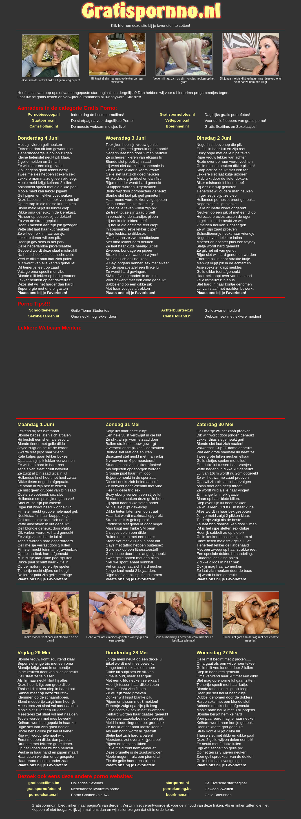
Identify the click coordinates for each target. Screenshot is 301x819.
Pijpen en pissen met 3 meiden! (132, 701)
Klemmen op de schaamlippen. (43, 697)
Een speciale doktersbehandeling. (224, 554)
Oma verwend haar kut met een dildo (227, 676)
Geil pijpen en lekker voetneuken (44, 195)
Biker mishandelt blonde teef (220, 183)
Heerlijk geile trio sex (123, 490)
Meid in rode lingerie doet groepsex (135, 723)
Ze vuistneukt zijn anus (215, 280)
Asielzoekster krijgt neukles (219, 267)
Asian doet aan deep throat (219, 486)
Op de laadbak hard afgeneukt (42, 554)
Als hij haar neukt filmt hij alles (42, 680)
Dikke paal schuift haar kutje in (42, 562)
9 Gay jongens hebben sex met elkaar (137, 263)
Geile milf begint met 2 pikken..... (223, 659)
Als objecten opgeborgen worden (133, 469)
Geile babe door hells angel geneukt (136, 554)
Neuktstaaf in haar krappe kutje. (43, 515)
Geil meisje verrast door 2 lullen (43, 545)
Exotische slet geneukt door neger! (134, 524)
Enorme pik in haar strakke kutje (223, 259)
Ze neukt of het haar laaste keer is (134, 727)
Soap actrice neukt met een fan (222, 170)
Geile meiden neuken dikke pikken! (225, 166)
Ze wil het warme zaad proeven (222, 477)
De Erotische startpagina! (226, 783)
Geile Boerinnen (218, 795)
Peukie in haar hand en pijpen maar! (47, 752)
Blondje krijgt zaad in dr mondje (43, 668)
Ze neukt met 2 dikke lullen (218, 744)
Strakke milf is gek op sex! (127, 520)
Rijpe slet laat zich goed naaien (43, 727)
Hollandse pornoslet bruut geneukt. (225, 199)
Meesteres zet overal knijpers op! (133, 739)
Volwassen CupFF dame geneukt (224, 448)
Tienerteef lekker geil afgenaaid (222, 545)
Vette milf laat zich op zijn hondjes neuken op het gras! (183, 80)
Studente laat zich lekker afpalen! (133, 465)
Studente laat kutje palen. (217, 558)
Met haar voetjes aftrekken (128, 288)
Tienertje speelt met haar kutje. (222, 684)
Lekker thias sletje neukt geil (220, 439)
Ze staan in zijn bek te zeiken (41, 486)
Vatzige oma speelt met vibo (40, 271)
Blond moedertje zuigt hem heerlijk (46, 701)
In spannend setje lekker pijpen (132, 229)
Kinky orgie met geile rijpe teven (223, 153)
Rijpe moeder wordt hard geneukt (133, 183)
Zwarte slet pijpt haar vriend (40, 452)
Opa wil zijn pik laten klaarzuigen (223, 482)
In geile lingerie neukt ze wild (220, 221)
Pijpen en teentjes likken (126, 744)
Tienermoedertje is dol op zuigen (44, 153)
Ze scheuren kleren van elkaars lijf (134, 157)
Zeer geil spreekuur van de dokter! (225, 756)
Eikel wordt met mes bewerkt (130, 663)
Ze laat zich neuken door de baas (224, 570)
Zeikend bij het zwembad (38, 431)
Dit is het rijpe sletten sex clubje (222, 528)
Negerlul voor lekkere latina (219, 238)
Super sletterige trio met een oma (45, 663)
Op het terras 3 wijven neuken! (221, 752)
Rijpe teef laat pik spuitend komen (134, 575)
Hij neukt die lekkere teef (126, 221)
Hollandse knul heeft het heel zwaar (47, 477)
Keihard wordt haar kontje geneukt (225, 723)
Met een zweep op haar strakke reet (226, 549)
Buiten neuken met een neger (130, 537)
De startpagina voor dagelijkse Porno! (102, 120)
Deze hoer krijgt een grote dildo (43, 684)
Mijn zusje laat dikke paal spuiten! (45, 558)
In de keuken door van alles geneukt (47, 672)
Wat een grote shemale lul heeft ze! (225, 452)
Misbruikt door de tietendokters (222, 178)
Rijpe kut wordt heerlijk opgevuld (44, 507)
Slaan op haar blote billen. (218, 499)
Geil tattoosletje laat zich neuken (44, 520)
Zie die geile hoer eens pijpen (130, 761)
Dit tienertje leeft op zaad (38, 267)
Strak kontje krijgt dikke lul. (218, 731)
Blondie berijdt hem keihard (219, 714)
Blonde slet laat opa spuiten (129, 452)
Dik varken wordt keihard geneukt (45, 532)
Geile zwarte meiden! (222, 310)
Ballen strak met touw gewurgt (131, 444)
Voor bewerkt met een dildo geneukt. (136, 280)
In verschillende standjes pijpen (132, 216)
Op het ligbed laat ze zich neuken (45, 748)
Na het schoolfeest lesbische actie (45, 254)
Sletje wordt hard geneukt (217, 246)
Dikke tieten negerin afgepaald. (43, 482)
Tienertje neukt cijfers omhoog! (43, 570)
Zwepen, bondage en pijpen (129, 250)
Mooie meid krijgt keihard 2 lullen (44, 183)
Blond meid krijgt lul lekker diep (43, 208)
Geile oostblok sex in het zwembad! (135, 710)
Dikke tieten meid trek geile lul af (223, 541)
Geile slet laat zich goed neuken (132, 174)
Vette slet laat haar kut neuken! (43, 229)
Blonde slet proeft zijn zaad (128, 161)
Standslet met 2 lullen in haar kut (133, 541)
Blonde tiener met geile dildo (41, 444)
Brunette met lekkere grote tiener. (45, 744)
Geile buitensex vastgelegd (219, 761)
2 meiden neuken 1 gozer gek (221, 225)
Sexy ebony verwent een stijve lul (133, 494)
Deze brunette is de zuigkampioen (134, 752)
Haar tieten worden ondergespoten (46, 756)
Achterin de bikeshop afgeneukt (222, 706)
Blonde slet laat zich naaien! (219, 444)
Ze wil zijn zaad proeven (216, 229)
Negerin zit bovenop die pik (219, 144)
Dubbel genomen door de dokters (224, 697)
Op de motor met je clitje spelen (43, 566)
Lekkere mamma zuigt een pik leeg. (47, 178)
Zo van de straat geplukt (37, 221)
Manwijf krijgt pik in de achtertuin (223, 263)
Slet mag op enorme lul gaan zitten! (226, 680)
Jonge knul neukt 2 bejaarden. (131, 570)
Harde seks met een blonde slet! (223, 701)
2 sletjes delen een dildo (126, 532)
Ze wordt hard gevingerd (126, 271)
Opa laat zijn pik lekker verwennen (46, 460)
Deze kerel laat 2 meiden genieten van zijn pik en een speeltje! (117, 639)
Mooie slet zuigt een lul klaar (41, 710)
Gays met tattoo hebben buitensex (134, 545)
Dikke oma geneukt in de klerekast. (46, 212)
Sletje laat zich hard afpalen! (129, 735)
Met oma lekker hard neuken (129, 242)
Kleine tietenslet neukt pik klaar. (43, 157)
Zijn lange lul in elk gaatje (217, 494)
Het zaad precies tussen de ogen (223, 216)
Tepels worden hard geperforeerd (45, 541)
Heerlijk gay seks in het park (41, 242)
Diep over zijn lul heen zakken (221, 503)
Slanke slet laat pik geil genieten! (133, 195)
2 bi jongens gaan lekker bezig (42, 170)
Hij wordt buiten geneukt (216, 575)
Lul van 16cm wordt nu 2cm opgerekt (227, 473)
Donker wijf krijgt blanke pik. (129, 697)
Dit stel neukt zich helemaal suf (132, 482)
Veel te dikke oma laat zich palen (44, 259)
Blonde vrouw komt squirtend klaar (46, 659)
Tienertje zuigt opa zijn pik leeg (131, 706)
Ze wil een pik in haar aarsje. (41, 233)
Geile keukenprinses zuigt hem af (224, 537)
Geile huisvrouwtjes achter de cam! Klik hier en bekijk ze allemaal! (184, 639)
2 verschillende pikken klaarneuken (135, 448)
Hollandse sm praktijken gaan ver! (45, 499)
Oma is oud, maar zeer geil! (129, 676)
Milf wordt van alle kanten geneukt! (46, 263)
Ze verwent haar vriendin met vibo (134, 486)
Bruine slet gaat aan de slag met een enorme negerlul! (251, 639)
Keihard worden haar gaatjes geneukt (137, 714)
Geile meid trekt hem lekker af (131, 748)
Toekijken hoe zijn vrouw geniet (132, 144)
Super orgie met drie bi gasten (42, 288)
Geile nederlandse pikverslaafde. (44, 246)
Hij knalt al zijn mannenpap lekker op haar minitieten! (117, 80)
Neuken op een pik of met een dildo (226, 212)
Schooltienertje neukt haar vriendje (225, 233)
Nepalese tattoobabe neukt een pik (135, 718)
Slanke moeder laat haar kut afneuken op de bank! (50, 639)
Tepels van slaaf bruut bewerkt (42, 469)
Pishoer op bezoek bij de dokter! (44, 216)
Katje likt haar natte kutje (126, 431)
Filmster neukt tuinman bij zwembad (47, 549)
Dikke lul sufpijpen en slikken (130, 672)
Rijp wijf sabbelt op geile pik (219, 748)
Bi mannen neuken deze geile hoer (135, 499)
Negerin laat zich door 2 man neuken (136, 153)
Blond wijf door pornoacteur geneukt (136, 191)
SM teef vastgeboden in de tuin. (132, 276)
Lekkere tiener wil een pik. (39, 238)
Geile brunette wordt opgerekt (221, 208)
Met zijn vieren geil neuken (39, 144)
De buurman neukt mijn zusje (130, 204)
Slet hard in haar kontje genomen (224, 284)
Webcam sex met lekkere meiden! (233, 316)
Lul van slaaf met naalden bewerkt (224, 288)
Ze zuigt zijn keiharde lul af (39, 537)
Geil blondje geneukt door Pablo (44, 528)
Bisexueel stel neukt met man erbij (134, 456)
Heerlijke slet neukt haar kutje (221, 693)
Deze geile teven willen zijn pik (131, 208)
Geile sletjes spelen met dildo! (221, 460)
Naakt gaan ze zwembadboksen (132, 238)
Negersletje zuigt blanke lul (218, 204)
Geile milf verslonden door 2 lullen (224, 668)
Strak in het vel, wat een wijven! (132, 254)
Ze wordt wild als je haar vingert (222, 490)
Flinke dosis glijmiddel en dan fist (133, 178)
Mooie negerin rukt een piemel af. (133, 756)
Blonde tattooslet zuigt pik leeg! (222, 689)
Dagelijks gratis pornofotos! (227, 115)
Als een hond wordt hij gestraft (131, 731)
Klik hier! (134, 97)
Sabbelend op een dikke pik (129, 284)
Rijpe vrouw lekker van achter (221, 157)
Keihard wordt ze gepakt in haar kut (47, 723)
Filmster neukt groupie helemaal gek (47, 511)
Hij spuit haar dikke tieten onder (132, 503)
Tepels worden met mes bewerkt (44, 718)
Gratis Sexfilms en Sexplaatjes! (230, 126)
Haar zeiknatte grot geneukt (219, 727)
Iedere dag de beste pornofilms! (97, 115)
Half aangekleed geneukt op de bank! (137, 149)
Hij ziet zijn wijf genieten (216, 187)
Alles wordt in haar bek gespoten (223, 511)
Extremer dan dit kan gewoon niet (45, 149)
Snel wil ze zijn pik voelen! (39, 503)
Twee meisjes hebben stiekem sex (46, 174)
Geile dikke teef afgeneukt (218, 271)
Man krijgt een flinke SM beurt (130, 528)
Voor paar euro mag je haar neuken (226, 718)
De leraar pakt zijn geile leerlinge (44, 575)
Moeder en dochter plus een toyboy (225, 242)
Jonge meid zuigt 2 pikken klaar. (223, 515)
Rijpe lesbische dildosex (126, 233)
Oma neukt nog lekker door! (94, 316)
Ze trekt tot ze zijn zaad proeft (130, 212)
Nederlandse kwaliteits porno (95, 789)
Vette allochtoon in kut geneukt (43, 524)
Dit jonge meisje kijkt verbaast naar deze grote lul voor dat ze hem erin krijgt (251, 80)
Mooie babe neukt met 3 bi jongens (225, 710)
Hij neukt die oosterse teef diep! (132, 225)
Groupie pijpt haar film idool (128, 473)
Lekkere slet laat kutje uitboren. (222, 174)
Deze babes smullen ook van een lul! (48, 199)
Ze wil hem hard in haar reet (40, 465)
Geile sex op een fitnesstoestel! (132, 549)
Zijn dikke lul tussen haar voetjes (223, 465)
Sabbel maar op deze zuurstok (42, 693)
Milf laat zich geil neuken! (127, 259)
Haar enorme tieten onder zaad (43, 761)
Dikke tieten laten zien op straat (132, 511)
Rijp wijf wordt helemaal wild (41, 735)
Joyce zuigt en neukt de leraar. (42, 448)
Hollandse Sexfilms (87, 783)
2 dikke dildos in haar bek (217, 562)
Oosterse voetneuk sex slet (40, 494)
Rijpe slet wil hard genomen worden (226, 254)
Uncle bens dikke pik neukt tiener (45, 731)
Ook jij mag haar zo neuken (219, 566)
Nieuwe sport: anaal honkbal (129, 562)
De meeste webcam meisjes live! (98, 126)
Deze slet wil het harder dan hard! (45, 284)
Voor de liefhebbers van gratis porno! (235, 120)
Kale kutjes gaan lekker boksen (43, 456)
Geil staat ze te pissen (35, 676)
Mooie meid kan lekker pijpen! (42, 191)
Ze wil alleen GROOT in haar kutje (225, 507)
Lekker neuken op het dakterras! (44, 280)
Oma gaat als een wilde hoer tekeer (226, 663)
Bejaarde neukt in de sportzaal (131, 477)
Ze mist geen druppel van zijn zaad (46, 490)
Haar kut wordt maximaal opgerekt (134, 515)
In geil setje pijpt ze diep (216, 195)
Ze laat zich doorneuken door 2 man (226, 524)
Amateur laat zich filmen (126, 689)
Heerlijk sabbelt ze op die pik (220, 532)
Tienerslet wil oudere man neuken (224, 191)
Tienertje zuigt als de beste (218, 520)
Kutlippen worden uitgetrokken (131, 187)
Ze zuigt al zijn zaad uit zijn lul (42, 473)
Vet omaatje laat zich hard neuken (134, 566)
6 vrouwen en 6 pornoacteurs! (130, 460)
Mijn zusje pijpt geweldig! (126, 507)
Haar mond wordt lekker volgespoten (136, 199)
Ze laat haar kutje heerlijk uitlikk (132, 246)
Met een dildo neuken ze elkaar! (132, 680)
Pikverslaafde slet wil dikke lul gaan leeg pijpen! (50, 80)
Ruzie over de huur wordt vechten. (225, 161)
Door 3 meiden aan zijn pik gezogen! (47, 225)
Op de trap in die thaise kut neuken (46, 204)
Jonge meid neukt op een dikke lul (134, 659)
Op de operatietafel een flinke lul (133, 267)
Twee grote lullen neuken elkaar (222, 456)
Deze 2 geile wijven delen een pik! (224, 739)
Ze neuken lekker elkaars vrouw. (133, 170)
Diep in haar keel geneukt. (218, 672)
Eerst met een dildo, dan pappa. (44, 739)
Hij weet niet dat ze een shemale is (135, 166)
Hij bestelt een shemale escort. (43, 439)
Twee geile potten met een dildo (132, 558)
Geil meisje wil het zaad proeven (223, 431)
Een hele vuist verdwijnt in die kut (133, 435)
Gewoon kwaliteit (219, 789)
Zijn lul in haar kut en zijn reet (220, 149)
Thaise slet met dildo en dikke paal (225, 735)
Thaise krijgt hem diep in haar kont (46, 689)
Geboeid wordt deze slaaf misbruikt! (47, 250)
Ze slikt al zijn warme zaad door (132, 439)
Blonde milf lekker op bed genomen (46, 276)
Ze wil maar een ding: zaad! (40, 166)
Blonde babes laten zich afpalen (44, 435)
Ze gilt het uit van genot (216, 250)
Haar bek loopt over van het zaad (224, 276)
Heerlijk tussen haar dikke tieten (132, 684)
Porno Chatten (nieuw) (90, 795)
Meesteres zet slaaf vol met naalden (47, 706)
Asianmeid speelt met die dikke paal (47, 187)
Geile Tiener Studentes (90, 310)
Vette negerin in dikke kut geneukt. (225, 469)
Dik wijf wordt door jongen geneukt (225, 435)
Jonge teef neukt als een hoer (130, 668)
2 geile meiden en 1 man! (38, 161)
